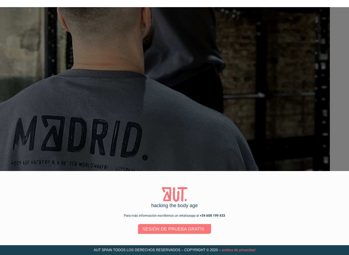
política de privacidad (238, 250)
